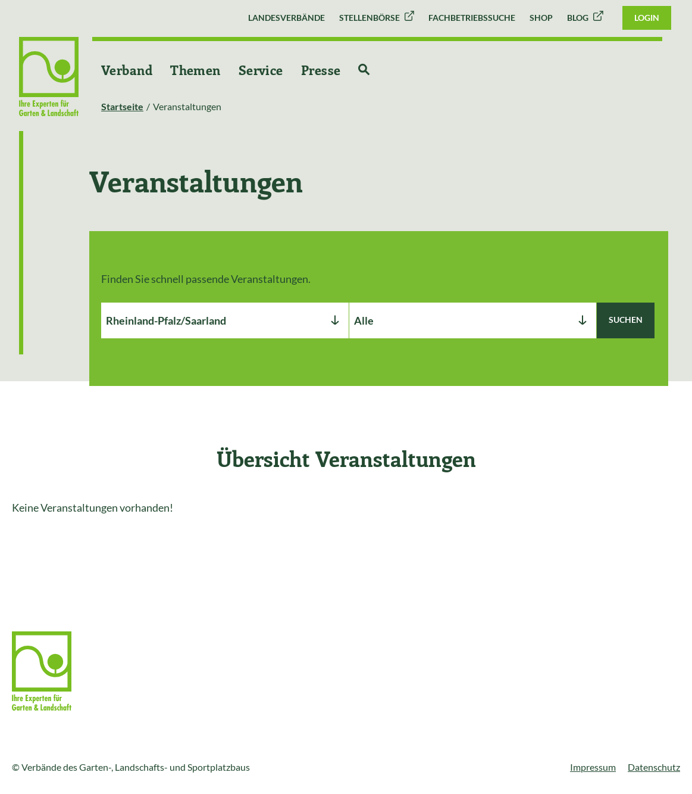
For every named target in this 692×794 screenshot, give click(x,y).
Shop (541, 18)
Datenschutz (654, 767)
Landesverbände (286, 18)
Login (646, 18)
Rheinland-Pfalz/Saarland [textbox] (166, 320)
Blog (577, 18)
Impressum (593, 767)
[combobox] (225, 320)
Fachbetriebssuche (471, 18)
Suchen (626, 320)
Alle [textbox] (364, 320)
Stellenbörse (369, 18)
